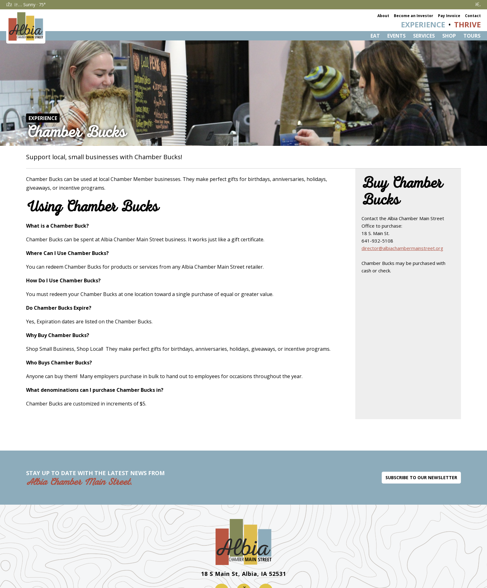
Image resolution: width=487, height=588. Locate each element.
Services (424, 35)
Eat (375, 35)
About (383, 15)
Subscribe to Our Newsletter (421, 477)
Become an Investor (413, 15)
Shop (449, 35)
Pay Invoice (449, 15)
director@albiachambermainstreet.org (402, 248)
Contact (473, 15)
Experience (423, 24)
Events (396, 35)
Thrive (467, 24)
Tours (471, 35)
